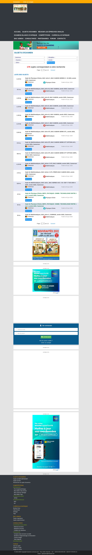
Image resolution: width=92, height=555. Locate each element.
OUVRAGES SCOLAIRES (20, 525)
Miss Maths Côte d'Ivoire (20, 490)
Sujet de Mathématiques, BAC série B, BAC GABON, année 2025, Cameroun (49, 97)
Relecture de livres (19, 526)
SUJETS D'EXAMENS (19, 477)
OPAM (15, 498)
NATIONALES (17, 487)
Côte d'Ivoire (16, 510)
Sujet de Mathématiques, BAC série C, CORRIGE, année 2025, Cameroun (48, 214)
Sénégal (15, 511)
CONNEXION (46, 337)
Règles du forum (17, 549)
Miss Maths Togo (18, 494)
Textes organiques (18, 518)
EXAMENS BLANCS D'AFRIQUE (25, 35)
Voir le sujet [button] (29, 85)
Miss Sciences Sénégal (20, 492)
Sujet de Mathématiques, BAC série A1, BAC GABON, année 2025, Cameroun (49, 114)
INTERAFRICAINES (18, 496)
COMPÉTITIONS (44, 35)
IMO (15, 501)
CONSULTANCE (30, 38)
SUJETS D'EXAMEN (29, 32)
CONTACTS (61, 38)
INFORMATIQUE (17, 541)
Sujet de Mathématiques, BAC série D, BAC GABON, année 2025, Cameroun (49, 106)
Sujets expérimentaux (19, 520)
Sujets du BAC (17, 480)
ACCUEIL (17, 32)
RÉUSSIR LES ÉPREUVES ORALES (51, 32)
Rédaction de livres (19, 528)
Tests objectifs (17, 539)
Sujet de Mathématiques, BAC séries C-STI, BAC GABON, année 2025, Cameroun (51, 163)
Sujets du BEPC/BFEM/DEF (20, 479)
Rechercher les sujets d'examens (21, 482)
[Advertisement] (54, 16)
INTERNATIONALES (18, 499)
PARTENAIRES (43, 38)
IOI (14, 503)
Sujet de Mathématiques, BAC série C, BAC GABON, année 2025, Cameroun (49, 123)
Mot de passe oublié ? (46, 340)
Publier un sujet (17, 547)
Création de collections (20, 530)
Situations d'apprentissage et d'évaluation (24, 535)
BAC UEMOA (19, 38)
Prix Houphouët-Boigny (20, 489)
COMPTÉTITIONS (18, 485)
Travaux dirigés (18, 537)
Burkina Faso (16, 508)
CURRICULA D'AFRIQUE (60, 35)
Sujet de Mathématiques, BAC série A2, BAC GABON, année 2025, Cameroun (49, 88)
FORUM (53, 38)
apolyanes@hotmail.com (48, 553)
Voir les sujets (16, 545)
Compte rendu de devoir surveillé (22, 534)
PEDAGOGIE (16, 532)
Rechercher (51, 62)
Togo (14, 513)
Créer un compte (46, 342)
